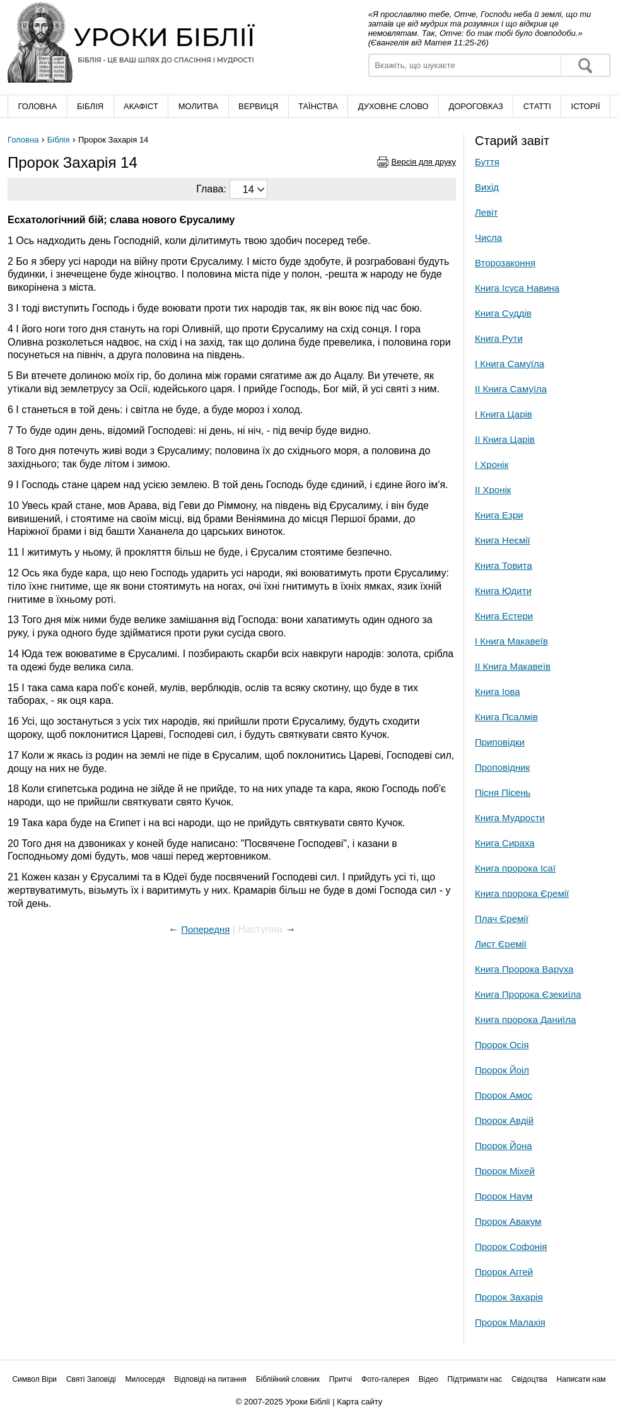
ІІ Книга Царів (505, 439)
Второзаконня (505, 262)
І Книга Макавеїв (511, 641)
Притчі (340, 1379)
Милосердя (145, 1379)
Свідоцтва (529, 1379)
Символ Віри (34, 1379)
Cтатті (537, 106)
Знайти (585, 65)
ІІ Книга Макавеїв (513, 666)
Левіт (486, 212)
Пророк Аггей (504, 1271)
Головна (37, 106)
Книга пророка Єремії (522, 893)
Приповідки (500, 742)
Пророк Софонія (511, 1246)
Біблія (90, 106)
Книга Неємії (502, 540)
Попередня (205, 929)
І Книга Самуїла (509, 363)
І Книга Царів (503, 414)
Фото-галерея (385, 1379)
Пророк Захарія (509, 1297)
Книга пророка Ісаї (515, 868)
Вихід (487, 187)
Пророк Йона (503, 1145)
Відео (428, 1379)
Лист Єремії (501, 943)
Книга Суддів (503, 313)
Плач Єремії (501, 918)
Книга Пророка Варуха (524, 969)
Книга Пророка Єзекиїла (528, 994)
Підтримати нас (475, 1379)
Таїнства (318, 106)
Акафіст (141, 106)
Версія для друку (424, 161)
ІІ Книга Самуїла (511, 388)
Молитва (198, 106)
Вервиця (258, 106)
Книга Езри (499, 515)
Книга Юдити (503, 590)
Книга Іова (497, 691)
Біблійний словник (288, 1379)
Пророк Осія (502, 1044)
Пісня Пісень (502, 792)
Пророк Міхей (505, 1170)
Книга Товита (503, 565)
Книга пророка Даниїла (525, 1019)
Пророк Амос (503, 1095)
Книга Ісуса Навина (517, 288)
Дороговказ (475, 106)
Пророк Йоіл (502, 1070)
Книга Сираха (505, 843)
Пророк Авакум (508, 1221)
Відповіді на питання (210, 1379)
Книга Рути (499, 338)
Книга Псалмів (506, 716)
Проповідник (502, 767)
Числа (488, 237)
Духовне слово (393, 106)
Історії (585, 106)
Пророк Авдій (504, 1120)
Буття (487, 161)
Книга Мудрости (510, 817)
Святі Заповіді (91, 1379)
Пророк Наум (504, 1196)
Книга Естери (504, 615)
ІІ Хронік (493, 489)
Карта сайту (359, 1401)
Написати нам (581, 1379)
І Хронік (491, 464)
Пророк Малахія (510, 1322)
